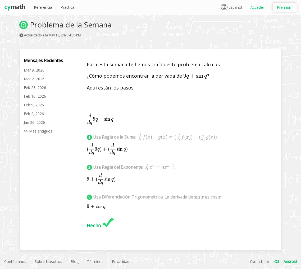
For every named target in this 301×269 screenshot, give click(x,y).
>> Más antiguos (38, 131)
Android (290, 261)
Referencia (43, 7)
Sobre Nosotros (48, 261)
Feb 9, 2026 (34, 104)
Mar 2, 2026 (34, 78)
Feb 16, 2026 (35, 96)
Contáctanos (15, 261)
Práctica (67, 7)
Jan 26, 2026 (34, 122)
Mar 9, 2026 (34, 70)
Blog (75, 261)
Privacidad (120, 261)
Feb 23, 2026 (35, 87)
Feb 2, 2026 (34, 113)
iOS (276, 261)
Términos (95, 261)
